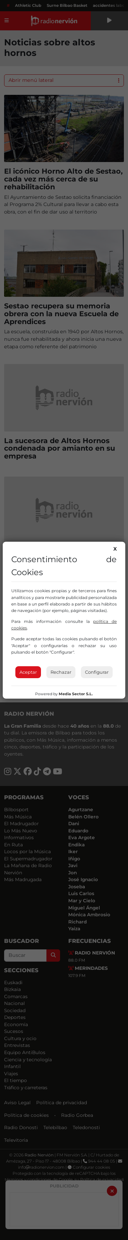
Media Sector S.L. (76, 693)
